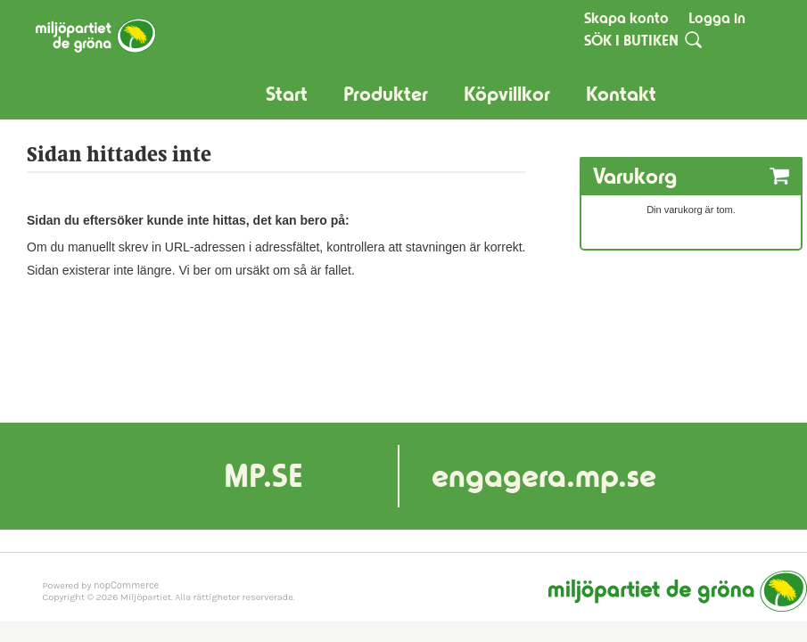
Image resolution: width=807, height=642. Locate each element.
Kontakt (621, 94)
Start (287, 94)
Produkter (385, 94)
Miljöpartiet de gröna (677, 591)
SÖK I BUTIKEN (631, 40)
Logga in (716, 18)
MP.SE (263, 476)
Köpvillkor (507, 94)
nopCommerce (126, 585)
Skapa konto (626, 18)
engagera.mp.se (544, 476)
